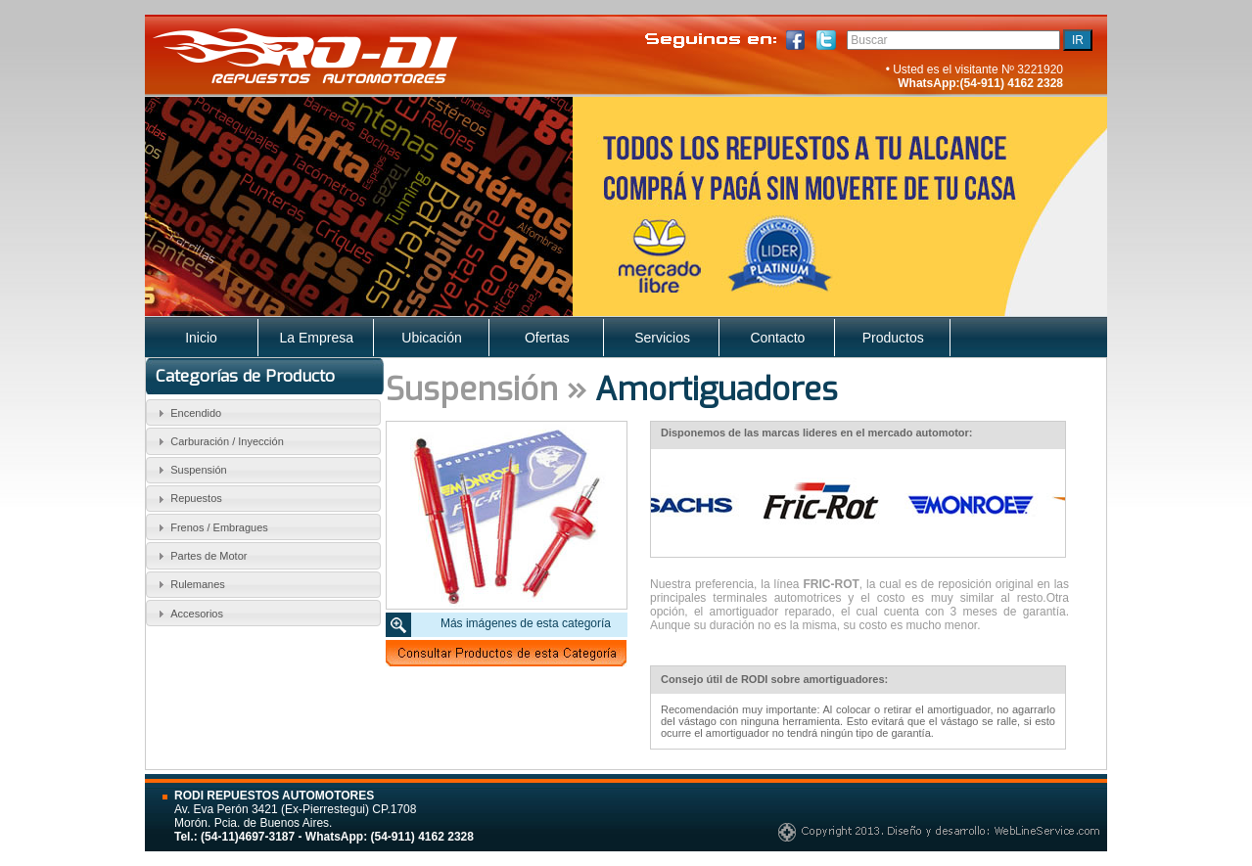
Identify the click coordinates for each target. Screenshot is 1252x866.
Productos (893, 337)
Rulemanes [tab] (189, 584)
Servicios (662, 337)
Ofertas (547, 337)
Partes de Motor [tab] (200, 556)
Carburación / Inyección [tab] (218, 441)
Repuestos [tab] (187, 499)
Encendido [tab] (187, 413)
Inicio (201, 337)
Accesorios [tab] (188, 613)
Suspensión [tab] (190, 470)
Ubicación (431, 337)
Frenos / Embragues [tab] (210, 527)
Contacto (777, 337)
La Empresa (316, 337)
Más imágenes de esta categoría (526, 623)
